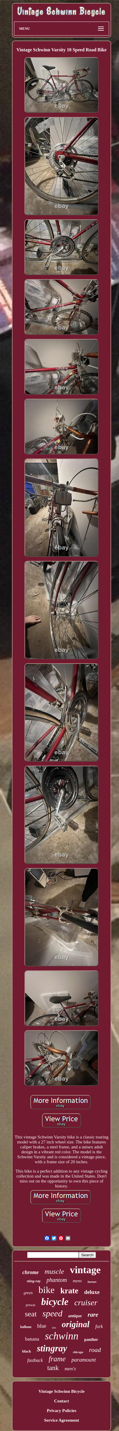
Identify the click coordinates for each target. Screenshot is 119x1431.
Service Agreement (61, 1420)
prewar (30, 1305)
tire (54, 1327)
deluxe (92, 1292)
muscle (54, 1271)
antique (75, 1315)
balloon (25, 1327)
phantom (56, 1280)
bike (46, 1290)
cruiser (85, 1302)
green (28, 1293)
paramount (83, 1360)
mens (77, 1280)
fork (99, 1326)
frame (57, 1359)
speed (52, 1313)
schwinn (61, 1336)
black (26, 1351)
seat (30, 1314)
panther (91, 1339)
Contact (61, 1401)
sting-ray (34, 1281)
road (95, 1349)
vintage (85, 1269)
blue (41, 1326)
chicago (78, 1352)
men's (70, 1368)
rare (93, 1314)
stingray (52, 1348)
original (76, 1324)
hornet (92, 1281)
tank (53, 1367)
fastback (35, 1360)
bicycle (54, 1302)
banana (32, 1339)
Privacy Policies (61, 1410)
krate (69, 1290)
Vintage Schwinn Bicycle (61, 1391)
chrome (30, 1272)
